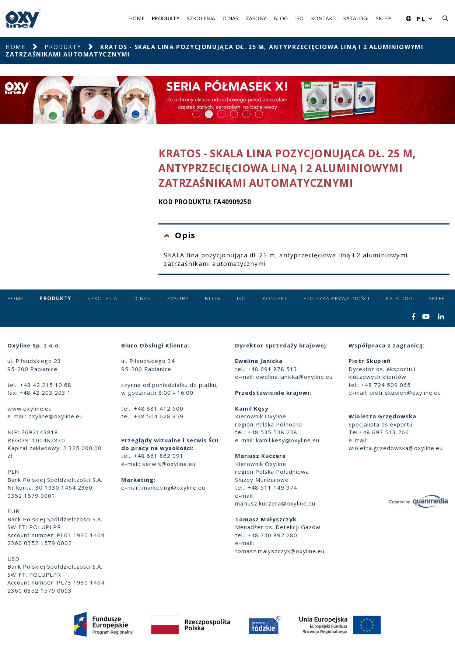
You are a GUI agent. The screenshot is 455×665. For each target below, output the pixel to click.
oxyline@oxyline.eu (55, 416)
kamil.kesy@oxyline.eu (287, 440)
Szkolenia (201, 18)
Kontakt (323, 18)
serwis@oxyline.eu (169, 463)
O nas (230, 18)
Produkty (165, 18)
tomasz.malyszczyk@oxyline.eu (280, 551)
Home (136, 18)
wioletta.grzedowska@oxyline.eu (396, 448)
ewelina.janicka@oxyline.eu (294, 376)
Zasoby (256, 18)
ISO (299, 18)
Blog (280, 18)
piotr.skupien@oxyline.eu (405, 392)
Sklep (383, 18)
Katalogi (355, 18)
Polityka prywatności (337, 298)
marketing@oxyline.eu (173, 487)
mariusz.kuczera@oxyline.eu (275, 503)
